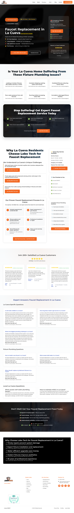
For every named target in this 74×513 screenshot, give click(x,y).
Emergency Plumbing (46, 485)
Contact (60, 2)
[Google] (69, 489)
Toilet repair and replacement (58, 211)
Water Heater (44, 487)
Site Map (27, 494)
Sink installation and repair (57, 214)
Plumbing (44, 2)
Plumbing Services (45, 482)
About (38, 2)
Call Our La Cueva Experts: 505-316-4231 (13, 325)
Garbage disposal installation (58, 221)
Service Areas (28, 487)
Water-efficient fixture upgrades (58, 225)
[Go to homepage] (4, 2)
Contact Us (27, 492)
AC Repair (44, 491)
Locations (27, 489)
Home (34, 2)
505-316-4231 (68, 2)
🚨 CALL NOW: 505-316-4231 (19, 53)
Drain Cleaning (45, 489)
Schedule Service (35, 53)
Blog (56, 2)
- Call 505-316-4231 (43, 131)
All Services (28, 485)
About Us (27, 484)
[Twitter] (62, 489)
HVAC (51, 2)
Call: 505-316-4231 (56, 31)
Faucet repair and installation (58, 207)
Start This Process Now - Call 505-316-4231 (25, 239)
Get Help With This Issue (12, 170)
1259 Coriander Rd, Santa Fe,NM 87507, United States (64, 485)
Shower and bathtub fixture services (59, 218)
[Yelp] (65, 489)
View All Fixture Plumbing (60, 229)
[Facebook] (59, 489)
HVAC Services (45, 484)
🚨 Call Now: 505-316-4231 (59, 168)
